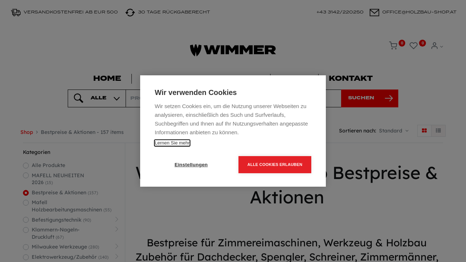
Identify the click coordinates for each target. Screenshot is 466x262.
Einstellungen (191, 164)
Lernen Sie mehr (172, 143)
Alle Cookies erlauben (275, 164)
